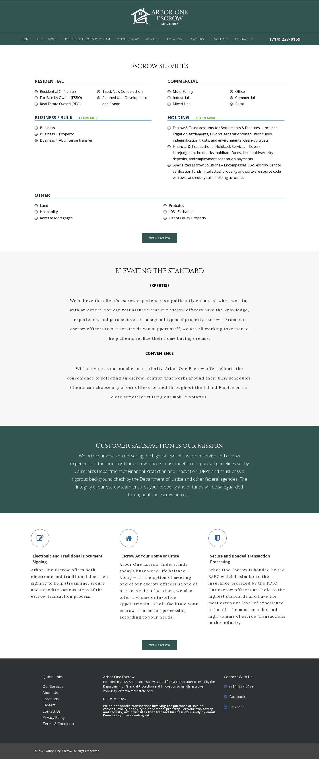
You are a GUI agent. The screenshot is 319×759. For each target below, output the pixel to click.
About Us (152, 39)
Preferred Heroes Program (87, 39)
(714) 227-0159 (285, 39)
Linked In (237, 706)
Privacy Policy (54, 717)
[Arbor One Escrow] (159, 16)
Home (26, 39)
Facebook (237, 696)
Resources (219, 39)
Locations (176, 39)
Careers (197, 39)
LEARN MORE (89, 118)
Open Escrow (128, 39)
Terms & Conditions (59, 723)
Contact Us (244, 39)
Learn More (206, 118)
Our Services (47, 39)
